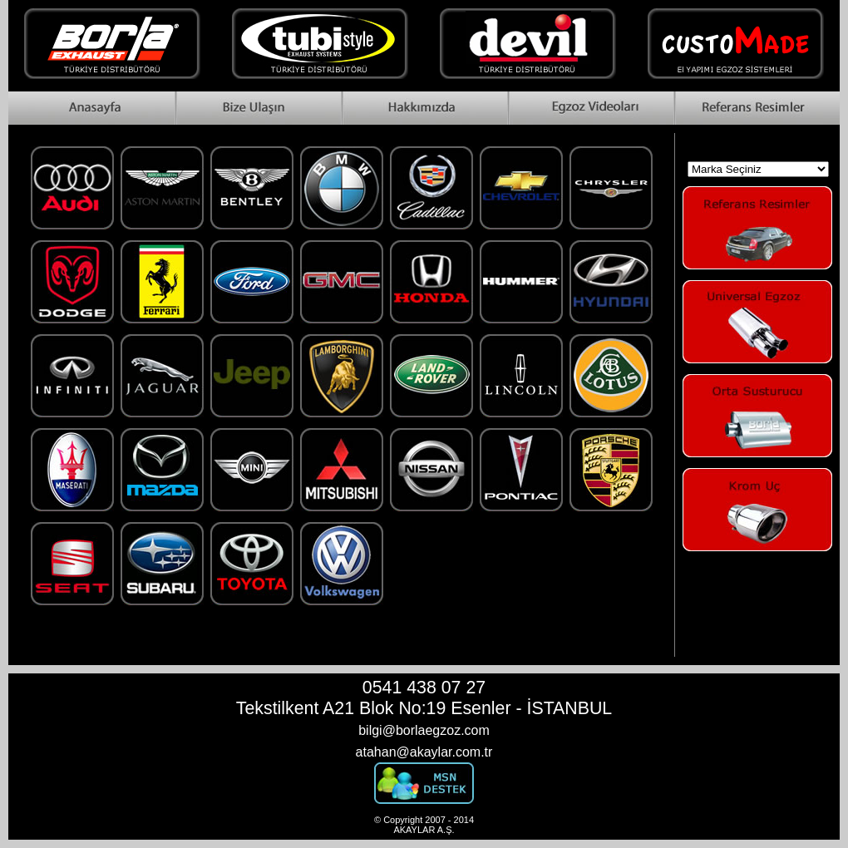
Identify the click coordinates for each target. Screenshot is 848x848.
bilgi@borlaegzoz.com (424, 730)
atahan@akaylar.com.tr (424, 752)
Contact (258, 108)
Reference (756, 108)
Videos (590, 108)
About (424, 108)
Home (91, 108)
